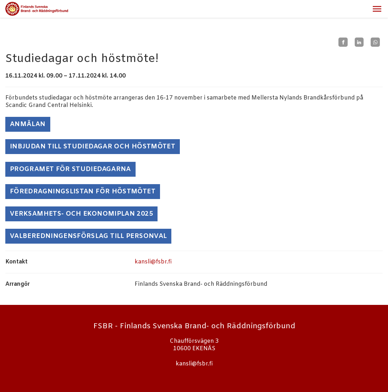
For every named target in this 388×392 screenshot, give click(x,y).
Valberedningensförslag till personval (88, 236)
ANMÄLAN (28, 124)
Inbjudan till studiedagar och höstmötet (92, 146)
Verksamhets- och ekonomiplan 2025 (81, 214)
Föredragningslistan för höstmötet (82, 191)
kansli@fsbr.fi (153, 262)
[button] (377, 9)
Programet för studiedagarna (70, 169)
